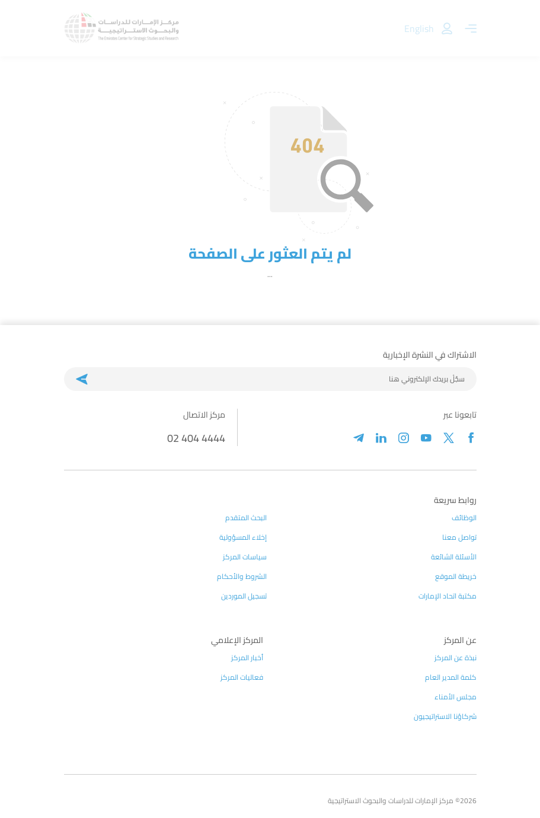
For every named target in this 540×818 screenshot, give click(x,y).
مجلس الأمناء (455, 697)
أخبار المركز (247, 658)
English (419, 28)
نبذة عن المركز (455, 658)
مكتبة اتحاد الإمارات (447, 596)
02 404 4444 (196, 438)
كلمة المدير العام (451, 677)
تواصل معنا (459, 537)
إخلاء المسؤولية (243, 537)
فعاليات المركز (242, 677)
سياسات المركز (245, 557)
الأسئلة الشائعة (454, 557)
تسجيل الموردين (244, 596)
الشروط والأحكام (242, 576)
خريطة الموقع (456, 576)
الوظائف (464, 518)
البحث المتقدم (246, 518)
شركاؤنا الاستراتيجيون (445, 716)
